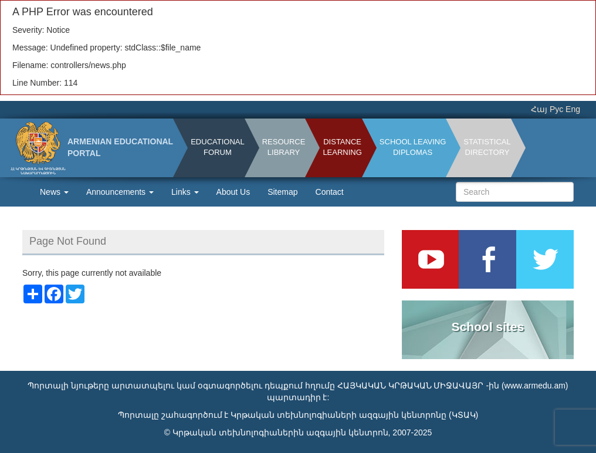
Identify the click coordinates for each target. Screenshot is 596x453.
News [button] (54, 192)
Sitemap (282, 192)
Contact (330, 192)
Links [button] (185, 192)
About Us (233, 192)
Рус (556, 109)
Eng (572, 109)
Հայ (539, 109)
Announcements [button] (120, 192)
